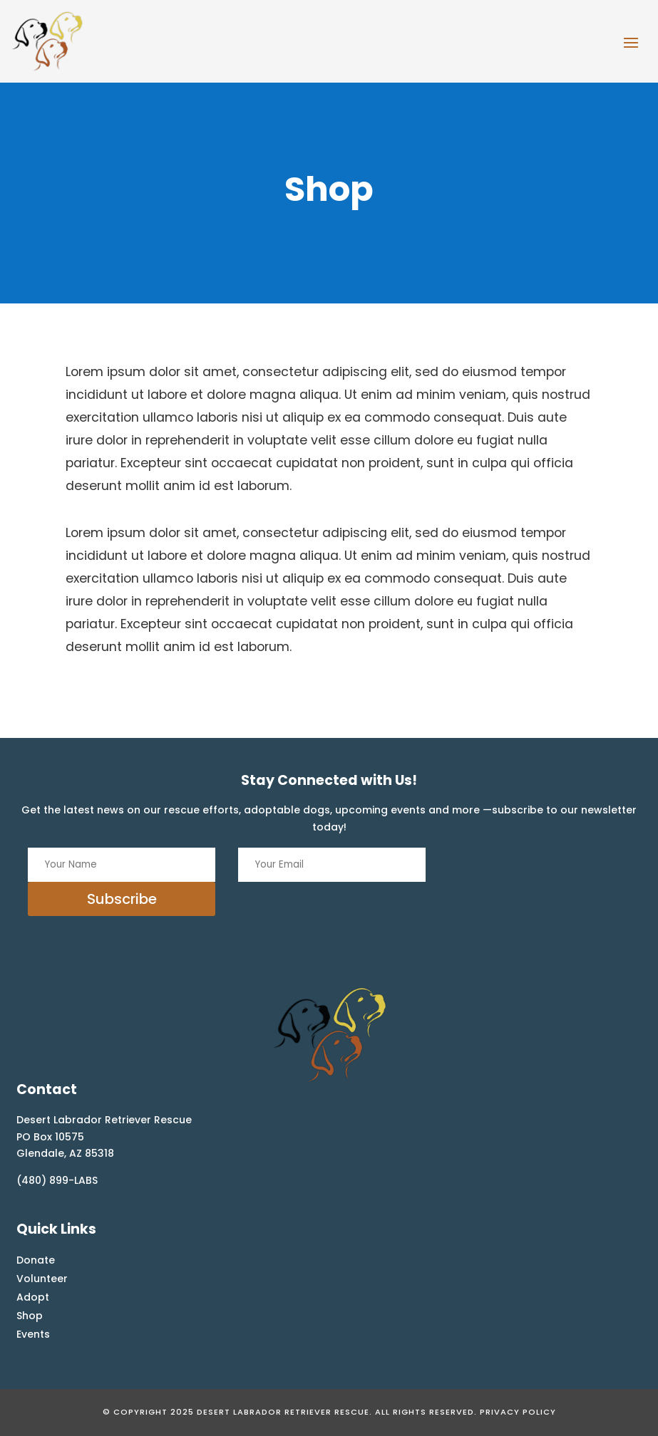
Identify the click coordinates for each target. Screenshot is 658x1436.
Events (33, 1334)
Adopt (32, 1297)
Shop (29, 1315)
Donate (35, 1260)
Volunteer (42, 1278)
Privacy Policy (518, 1411)
